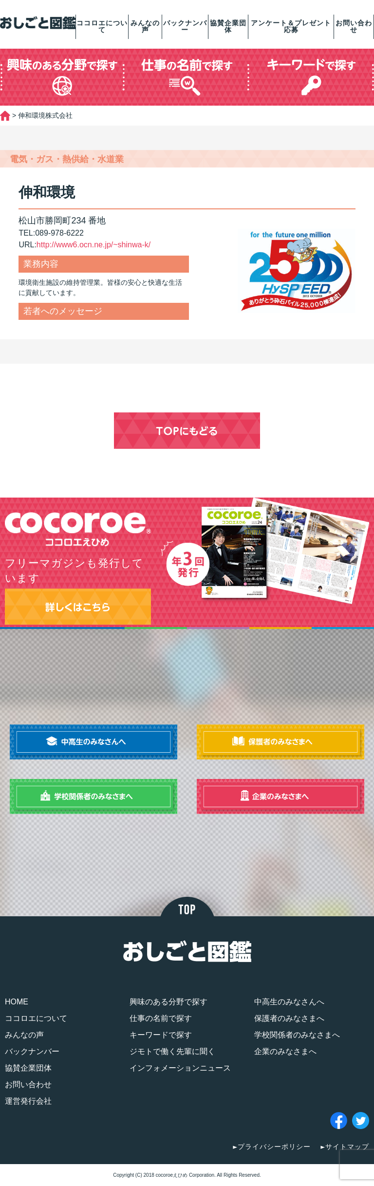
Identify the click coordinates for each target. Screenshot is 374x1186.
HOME (16, 1002)
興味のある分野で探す (168, 1002)
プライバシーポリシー (274, 1146)
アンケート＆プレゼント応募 (291, 26)
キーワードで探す (161, 1035)
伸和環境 (47, 192)
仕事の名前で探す (161, 1018)
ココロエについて (102, 26)
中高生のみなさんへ (289, 1002)
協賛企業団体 (228, 26)
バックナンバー (185, 26)
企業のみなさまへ (285, 1051)
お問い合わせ (354, 26)
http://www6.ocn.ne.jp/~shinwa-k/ (93, 245)
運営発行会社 (28, 1101)
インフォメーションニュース (180, 1068)
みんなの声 (145, 26)
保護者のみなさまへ (289, 1018)
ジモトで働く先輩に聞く (172, 1051)
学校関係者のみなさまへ (297, 1035)
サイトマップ (347, 1146)
